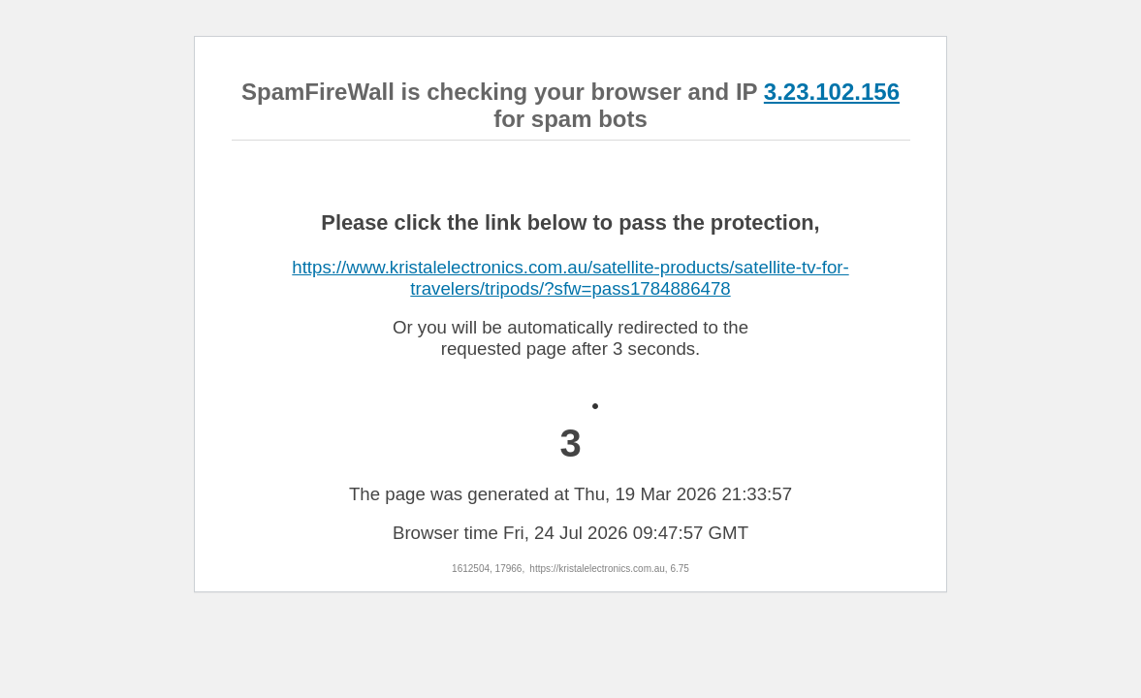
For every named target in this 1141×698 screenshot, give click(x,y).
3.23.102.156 (832, 92)
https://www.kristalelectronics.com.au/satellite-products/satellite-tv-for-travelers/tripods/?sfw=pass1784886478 (570, 278)
